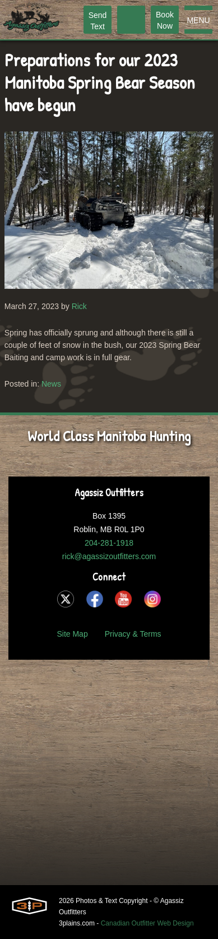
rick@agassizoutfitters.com (109, 556)
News (51, 383)
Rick (79, 306)
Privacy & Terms (133, 633)
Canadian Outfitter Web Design (147, 923)
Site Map (72, 633)
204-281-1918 (109, 542)
